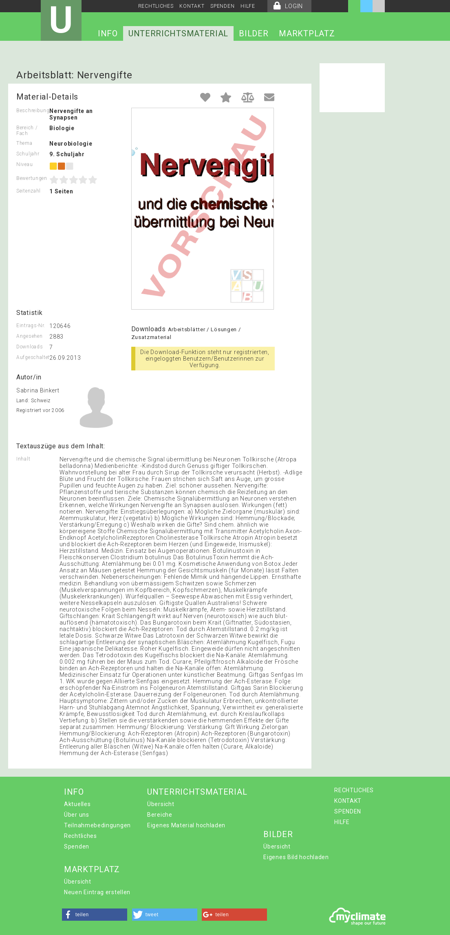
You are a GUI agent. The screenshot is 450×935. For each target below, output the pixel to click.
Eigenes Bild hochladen (296, 857)
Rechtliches (80, 836)
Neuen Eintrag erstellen (97, 892)
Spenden (76, 846)
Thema (24, 143)
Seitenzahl (28, 191)
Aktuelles (77, 804)
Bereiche (159, 814)
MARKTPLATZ (307, 33)
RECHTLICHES (156, 6)
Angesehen (29, 336)
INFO (108, 33)
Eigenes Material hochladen (186, 825)
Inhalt (23, 459)
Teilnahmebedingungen (97, 825)
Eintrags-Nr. (30, 325)
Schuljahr (27, 154)
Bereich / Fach (27, 130)
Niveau (24, 164)
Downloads (29, 347)
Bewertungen (31, 178)
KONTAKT (191, 6)
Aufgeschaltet (32, 357)
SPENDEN (222, 6)
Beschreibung (32, 110)
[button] (94, 914)
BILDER (253, 33)
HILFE (247, 6)
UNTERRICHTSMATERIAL (178, 33)
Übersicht (160, 804)
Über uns (76, 814)
